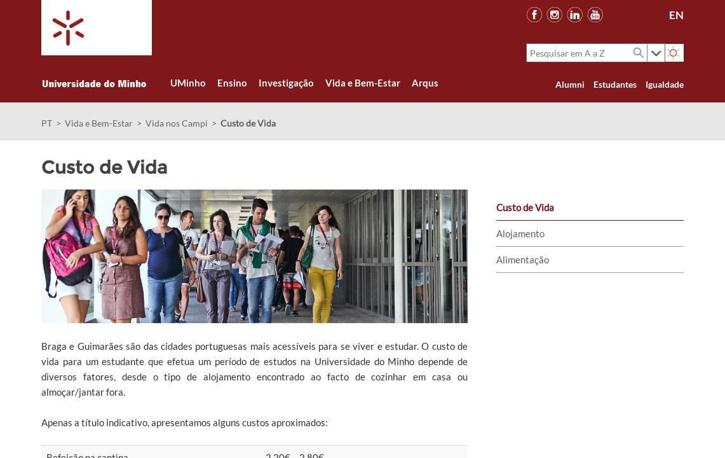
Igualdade (665, 84)
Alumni (570, 84)
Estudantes (615, 84)
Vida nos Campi (177, 123)
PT (46, 123)
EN (676, 15)
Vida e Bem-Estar (99, 123)
